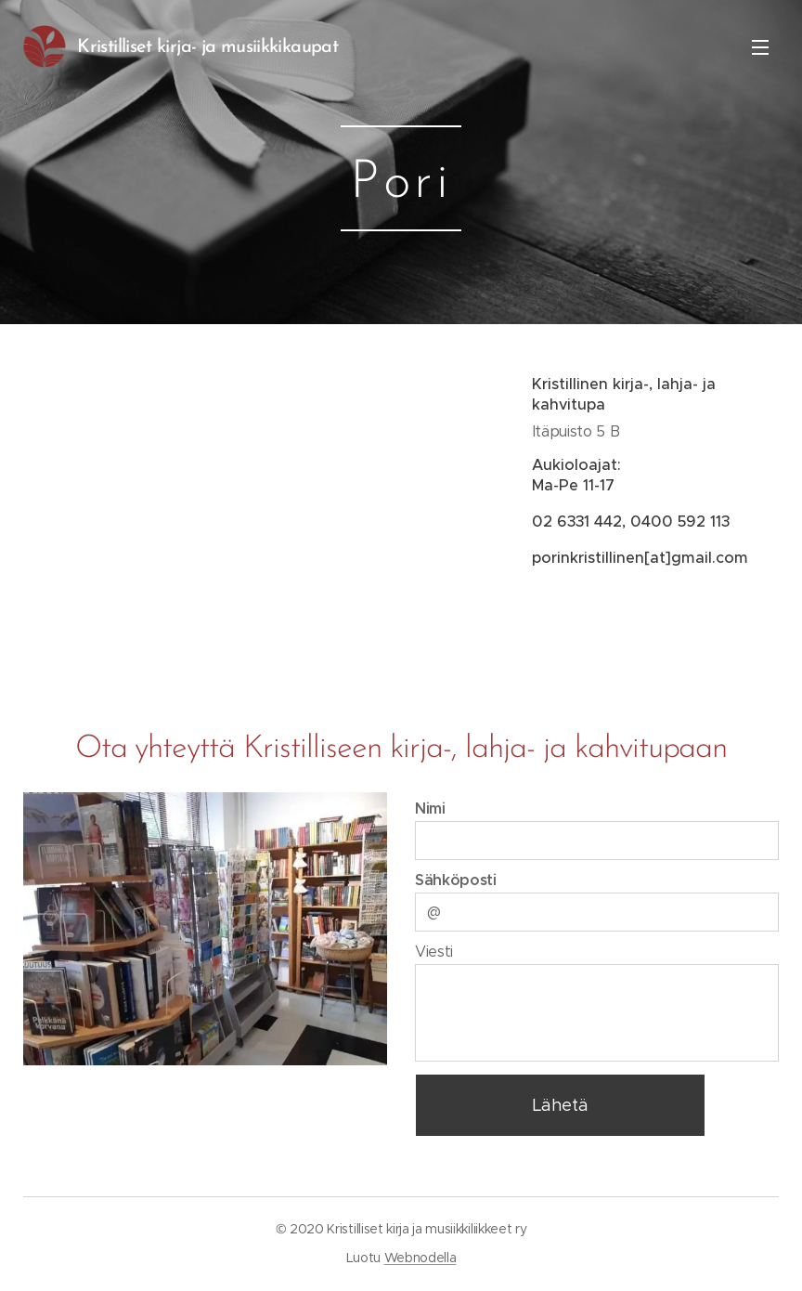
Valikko (760, 47)
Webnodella (420, 1257)
